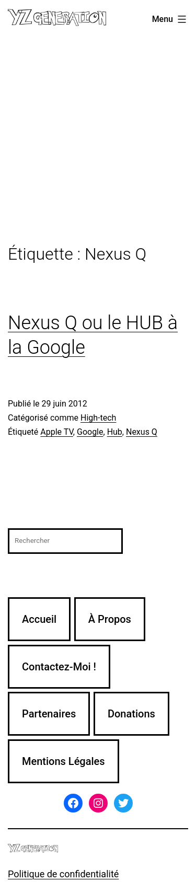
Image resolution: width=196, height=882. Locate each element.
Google (90, 432)
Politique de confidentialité (63, 873)
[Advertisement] (98, 142)
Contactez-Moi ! (59, 666)
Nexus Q (141, 432)
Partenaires (49, 713)
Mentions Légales (63, 761)
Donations (131, 713)
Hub (114, 432)
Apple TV (56, 432)
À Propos (109, 619)
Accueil (39, 619)
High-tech (98, 418)
